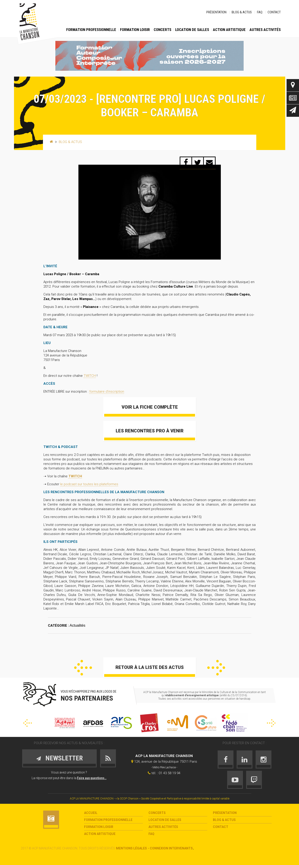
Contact (274, 12)
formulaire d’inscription (106, 391)
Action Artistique (229, 29)
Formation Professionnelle (91, 29)
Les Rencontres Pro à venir (150, 431)
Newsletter (293, 110)
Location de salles (192, 29)
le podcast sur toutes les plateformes (89, 484)
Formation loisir (135, 29)
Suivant (216, 667)
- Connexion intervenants (170, 848)
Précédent (83, 667)
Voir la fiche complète (149, 407)
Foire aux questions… (91, 778)
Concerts (162, 29)
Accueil (90, 813)
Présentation (216, 12)
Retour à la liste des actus (149, 667)
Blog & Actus (242, 12)
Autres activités (265, 29)
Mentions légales (131, 848)
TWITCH (90, 376)
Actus (293, 98)
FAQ (259, 12)
